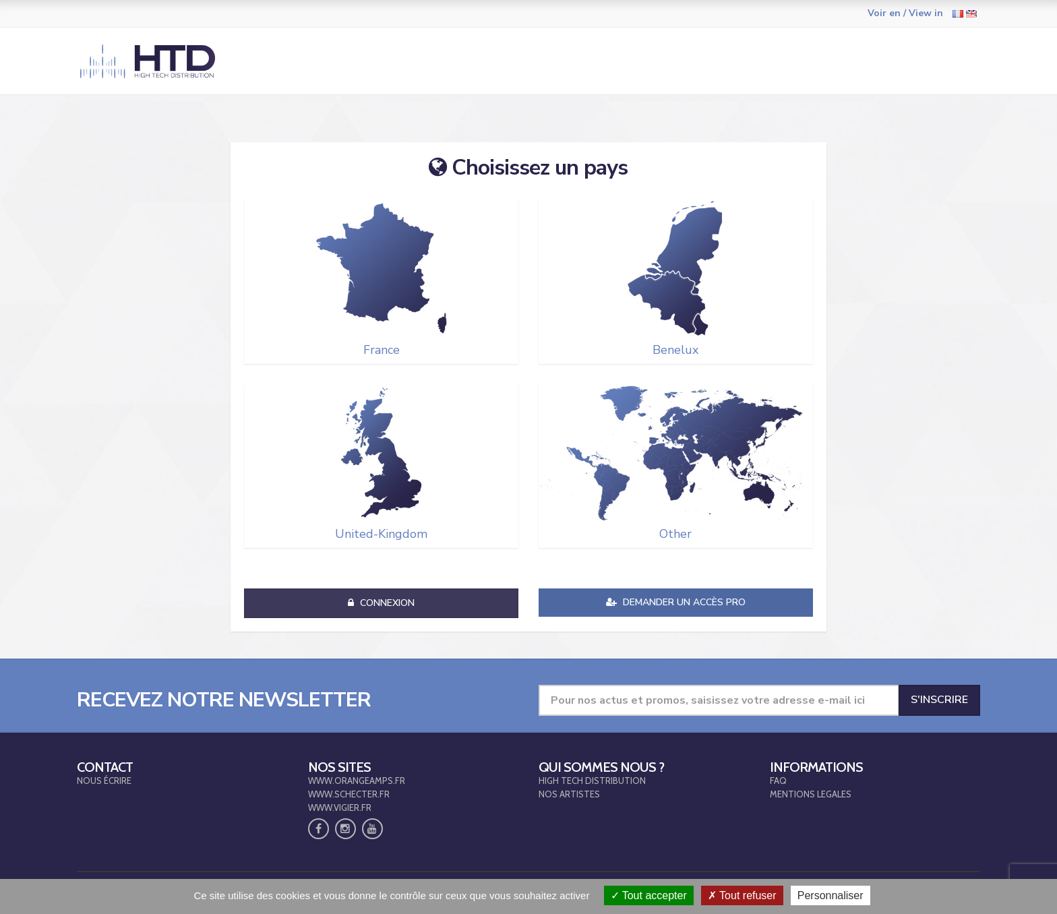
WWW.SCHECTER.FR (349, 794)
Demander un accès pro (676, 602)
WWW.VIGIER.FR (339, 807)
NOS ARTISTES (569, 794)
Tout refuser (742, 895)
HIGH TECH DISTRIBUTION (592, 780)
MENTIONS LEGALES (810, 794)
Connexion (381, 603)
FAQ (778, 780)
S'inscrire (939, 699)
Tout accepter (649, 895)
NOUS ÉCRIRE (104, 780)
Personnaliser (830, 895)
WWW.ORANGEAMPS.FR (356, 780)
